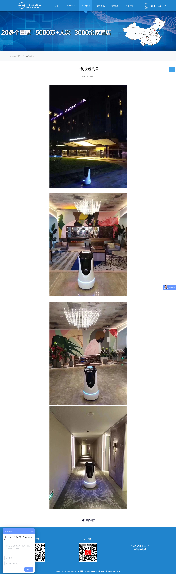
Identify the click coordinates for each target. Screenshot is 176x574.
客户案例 (29, 56)
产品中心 (71, 6)
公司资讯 (100, 6)
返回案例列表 (88, 520)
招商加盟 (115, 6)
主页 (22, 56)
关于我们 (129, 6)
